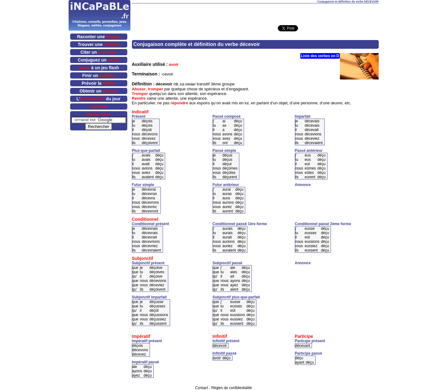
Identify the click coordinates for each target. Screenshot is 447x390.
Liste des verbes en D (320, 56)
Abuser (139, 89)
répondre (179, 103)
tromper (155, 89)
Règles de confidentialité (231, 388)
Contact (201, 388)
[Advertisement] (255, 12)
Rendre (139, 98)
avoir (173, 64)
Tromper (140, 93)
